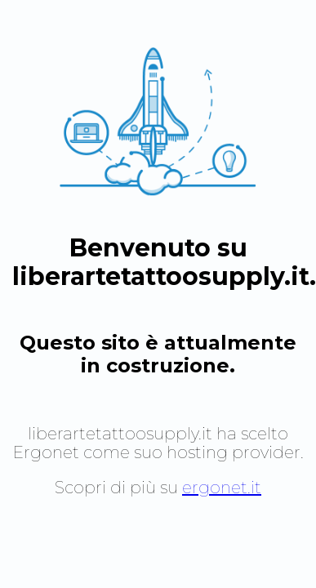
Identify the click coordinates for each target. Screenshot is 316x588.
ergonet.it (221, 487)
